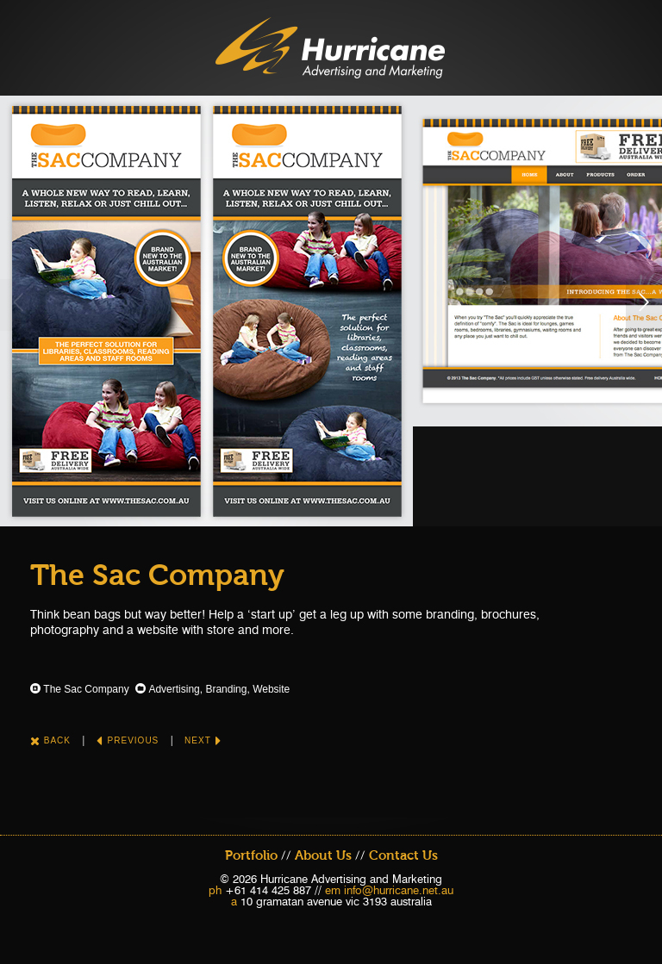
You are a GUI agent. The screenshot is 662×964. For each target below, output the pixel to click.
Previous (128, 740)
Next (203, 740)
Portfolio (251, 855)
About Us (323, 855)
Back (50, 740)
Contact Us (403, 855)
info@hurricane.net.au (398, 890)
